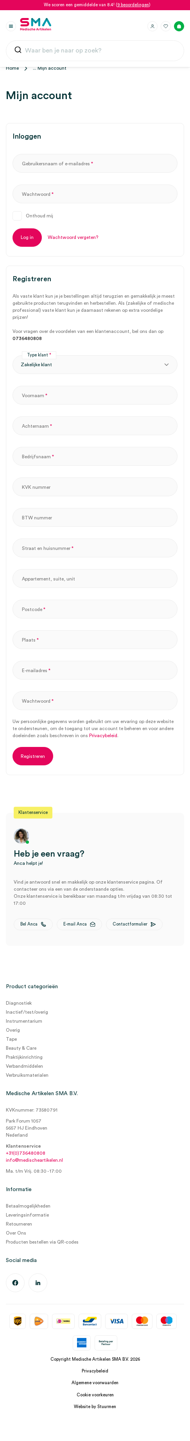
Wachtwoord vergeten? (73, 237)
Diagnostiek (19, 1003)
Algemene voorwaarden (95, 1383)
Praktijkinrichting (24, 1057)
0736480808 (27, 338)
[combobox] (95, 50)
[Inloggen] (152, 26)
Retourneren (19, 1224)
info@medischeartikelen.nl (34, 1160)
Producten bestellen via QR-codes (42, 1242)
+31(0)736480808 (25, 1153)
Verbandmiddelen (24, 1066)
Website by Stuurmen (95, 1407)
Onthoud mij (39, 215)
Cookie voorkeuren (95, 1395)
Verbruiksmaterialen (27, 1075)
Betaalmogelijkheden (28, 1206)
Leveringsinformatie (27, 1215)
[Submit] (18, 51)
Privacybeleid (103, 735)
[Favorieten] (166, 26)
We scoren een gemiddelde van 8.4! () (97, 5)
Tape (11, 1039)
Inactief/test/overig (27, 1012)
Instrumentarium (24, 1021)
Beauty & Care (21, 1048)
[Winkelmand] (179, 26)
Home (12, 68)
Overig (13, 1030)
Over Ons (16, 1233)
